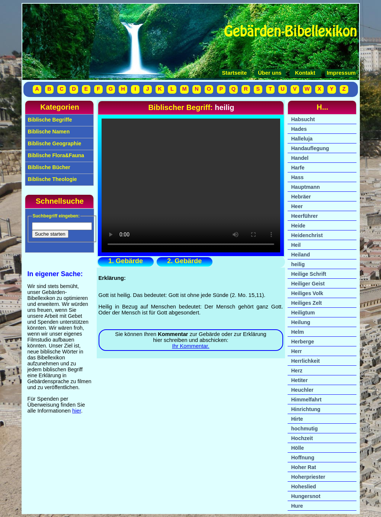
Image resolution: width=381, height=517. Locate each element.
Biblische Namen (48, 132)
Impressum (340, 73)
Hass (297, 177)
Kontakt (305, 73)
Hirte (297, 419)
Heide (298, 226)
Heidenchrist (307, 235)
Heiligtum (303, 313)
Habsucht (303, 119)
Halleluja (302, 139)
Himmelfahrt (306, 400)
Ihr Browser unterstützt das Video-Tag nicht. (191, 185)
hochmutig (304, 429)
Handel (300, 158)
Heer (297, 206)
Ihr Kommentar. (190, 346)
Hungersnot (306, 496)
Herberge (302, 342)
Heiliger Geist (308, 284)
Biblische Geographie (53, 143)
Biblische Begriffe (49, 120)
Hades (299, 129)
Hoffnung (302, 458)
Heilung (300, 322)
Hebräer (301, 197)
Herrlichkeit (305, 361)
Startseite (234, 73)
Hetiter (299, 380)
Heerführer (304, 216)
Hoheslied (303, 486)
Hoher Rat (303, 467)
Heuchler (302, 390)
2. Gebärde (184, 261)
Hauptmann (305, 187)
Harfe (298, 168)
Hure (297, 506)
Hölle (297, 448)
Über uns (270, 73)
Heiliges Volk (307, 293)
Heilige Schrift (308, 274)
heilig (298, 264)
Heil (296, 245)
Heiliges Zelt (306, 303)
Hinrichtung (306, 409)
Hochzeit (302, 438)
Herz (296, 371)
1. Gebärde (125, 261)
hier (76, 411)
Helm (297, 332)
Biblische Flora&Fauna (55, 155)
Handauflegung (310, 148)
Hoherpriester (308, 477)
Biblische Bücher (48, 167)
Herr (296, 351)
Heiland (300, 255)
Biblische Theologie (51, 179)
